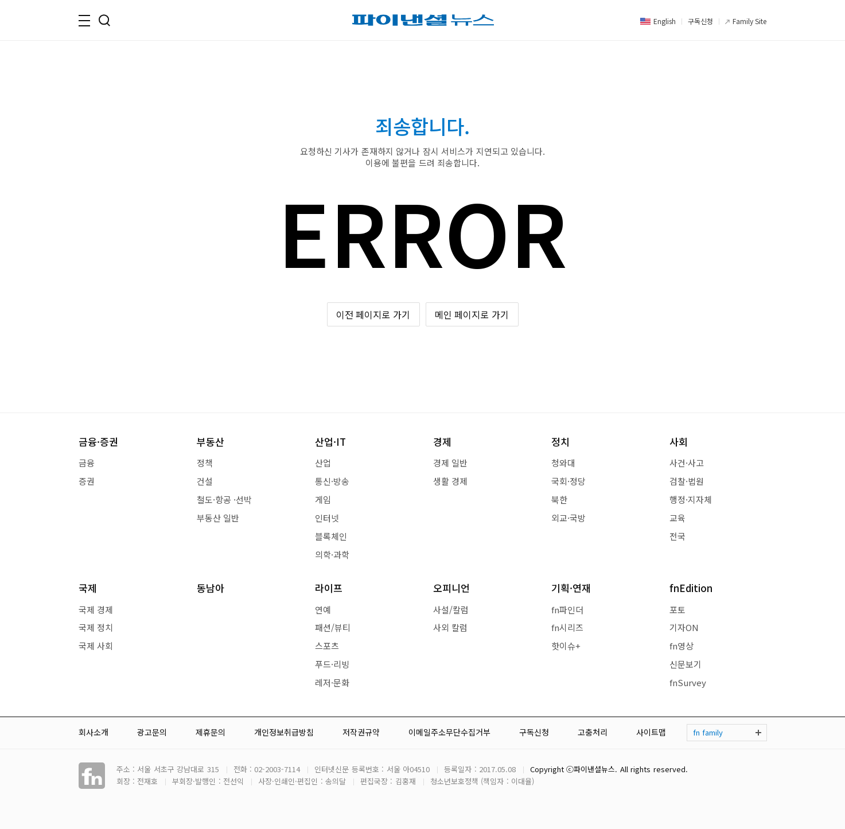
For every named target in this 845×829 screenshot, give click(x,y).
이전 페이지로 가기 (373, 314)
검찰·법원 (686, 481)
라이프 (328, 588)
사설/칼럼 (451, 610)
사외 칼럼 (450, 627)
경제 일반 (450, 463)
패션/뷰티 (333, 627)
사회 (678, 441)
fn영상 (681, 646)
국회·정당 (568, 481)
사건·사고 (686, 463)
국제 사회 (96, 646)
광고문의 (152, 732)
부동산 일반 (218, 518)
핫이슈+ (566, 646)
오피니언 (451, 588)
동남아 (210, 588)
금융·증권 (98, 441)
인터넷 (327, 518)
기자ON (684, 627)
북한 (559, 499)
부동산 (210, 441)
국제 (88, 588)
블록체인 (331, 536)
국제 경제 (96, 610)
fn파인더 (567, 610)
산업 (323, 463)
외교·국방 (568, 518)
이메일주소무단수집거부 (449, 732)
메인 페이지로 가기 (472, 314)
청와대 (563, 463)
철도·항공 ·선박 (224, 499)
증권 (87, 481)
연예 (323, 610)
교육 (677, 518)
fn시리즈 (567, 627)
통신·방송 (332, 481)
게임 (323, 499)
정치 (560, 441)
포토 (677, 610)
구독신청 (700, 21)
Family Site (749, 21)
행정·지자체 (690, 499)
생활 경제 (450, 481)
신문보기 (685, 664)
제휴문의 (210, 732)
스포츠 (327, 646)
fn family (708, 732)
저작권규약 (361, 732)
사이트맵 (651, 732)
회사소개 (93, 732)
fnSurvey (687, 682)
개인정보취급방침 (284, 732)
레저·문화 (332, 682)
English (664, 21)
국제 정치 (96, 627)
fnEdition (690, 588)
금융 (87, 463)
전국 (677, 536)
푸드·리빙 (332, 664)
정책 (205, 463)
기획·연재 (571, 588)
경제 (442, 441)
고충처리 (593, 732)
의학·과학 (332, 554)
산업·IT (330, 441)
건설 (205, 481)
